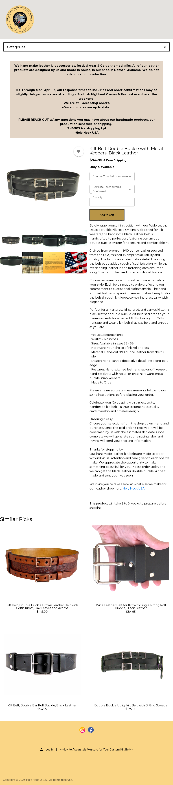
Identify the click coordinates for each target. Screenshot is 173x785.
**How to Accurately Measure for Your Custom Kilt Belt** (96, 749)
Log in (49, 749)
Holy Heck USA (133, 488)
